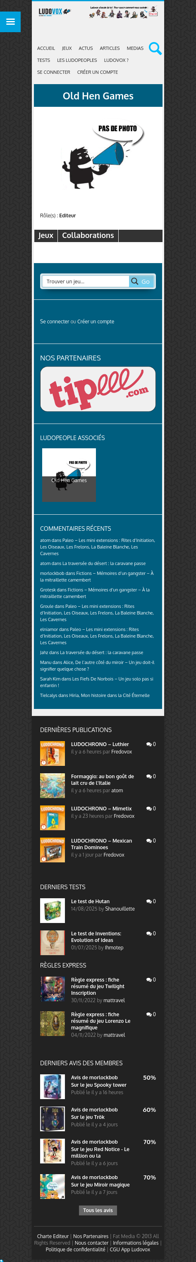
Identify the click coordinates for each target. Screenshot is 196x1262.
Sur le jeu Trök (88, 1117)
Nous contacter (92, 1243)
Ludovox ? (116, 60)
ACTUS (86, 48)
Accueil (46, 48)
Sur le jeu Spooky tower (99, 1085)
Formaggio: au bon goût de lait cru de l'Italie (102, 779)
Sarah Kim (50, 679)
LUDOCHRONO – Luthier (100, 744)
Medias (135, 48)
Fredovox (121, 752)
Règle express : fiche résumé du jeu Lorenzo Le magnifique (101, 1021)
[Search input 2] (86, 281)
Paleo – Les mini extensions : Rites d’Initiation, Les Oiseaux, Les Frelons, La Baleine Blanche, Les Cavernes (97, 546)
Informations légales (136, 1243)
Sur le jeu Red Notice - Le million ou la (100, 1152)
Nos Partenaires (90, 1236)
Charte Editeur (53, 1236)
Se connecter (53, 72)
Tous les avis (97, 1210)
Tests (43, 60)
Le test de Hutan (90, 901)
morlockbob (103, 1077)
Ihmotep (114, 947)
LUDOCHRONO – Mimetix (101, 808)
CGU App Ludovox (130, 1249)
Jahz (44, 652)
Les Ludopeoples (77, 60)
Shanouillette (119, 909)
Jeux (67, 48)
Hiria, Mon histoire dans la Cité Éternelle (109, 695)
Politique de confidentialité (75, 1249)
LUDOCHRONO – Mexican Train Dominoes (101, 844)
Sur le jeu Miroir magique (100, 1185)
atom (117, 790)
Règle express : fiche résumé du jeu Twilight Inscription (97, 986)
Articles (110, 48)
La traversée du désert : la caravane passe (104, 563)
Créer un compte (97, 72)
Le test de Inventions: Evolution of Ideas (96, 936)
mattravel (114, 1000)
